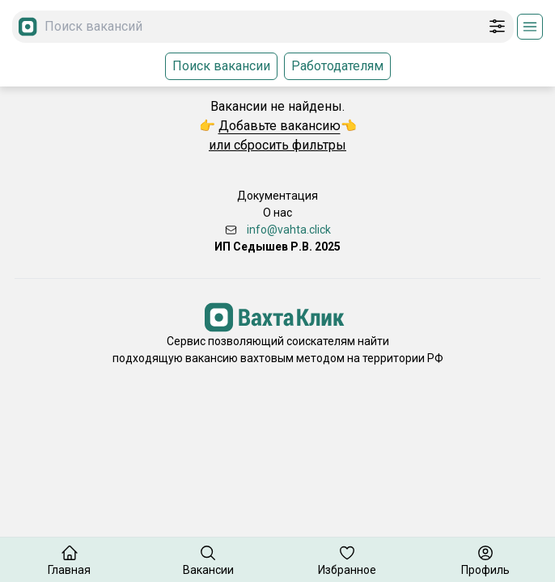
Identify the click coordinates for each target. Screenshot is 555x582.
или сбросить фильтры (277, 145)
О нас (277, 212)
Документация (277, 195)
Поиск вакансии (221, 66)
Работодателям (337, 66)
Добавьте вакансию (279, 125)
